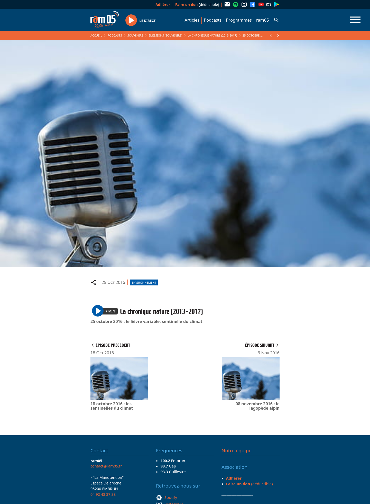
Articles (192, 20)
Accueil (96, 35)
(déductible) (197, 4)
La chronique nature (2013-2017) (212, 35)
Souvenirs (135, 35)
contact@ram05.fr (106, 466)
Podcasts (212, 20)
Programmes (239, 20)
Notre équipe (236, 450)
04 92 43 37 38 (103, 494)
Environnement (144, 282)
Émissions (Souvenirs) (165, 35)
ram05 (262, 20)
